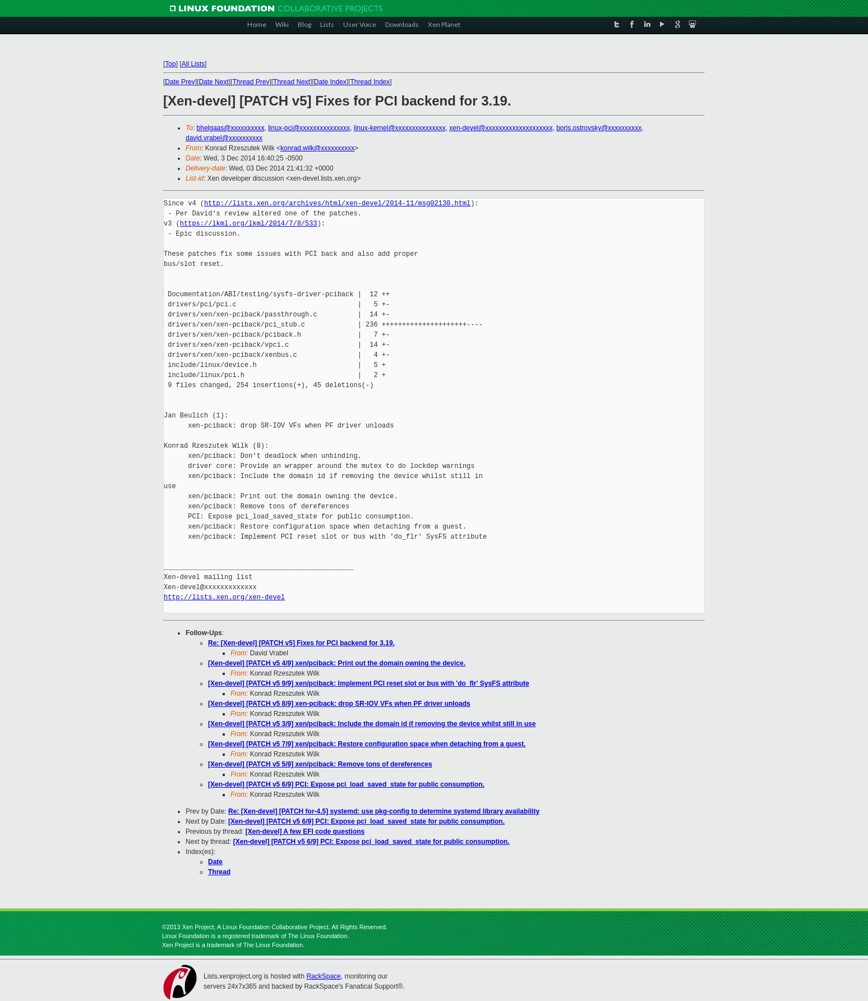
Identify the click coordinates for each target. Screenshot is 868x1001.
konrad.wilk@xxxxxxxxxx (317, 148)
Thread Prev (250, 82)
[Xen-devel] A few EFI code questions (305, 831)
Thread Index (370, 82)
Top (170, 64)
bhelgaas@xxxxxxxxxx (231, 128)
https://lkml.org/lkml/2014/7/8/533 (248, 223)
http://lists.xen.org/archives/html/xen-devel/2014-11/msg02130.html (337, 203)
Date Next (213, 82)
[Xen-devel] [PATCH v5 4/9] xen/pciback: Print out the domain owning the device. (336, 663)
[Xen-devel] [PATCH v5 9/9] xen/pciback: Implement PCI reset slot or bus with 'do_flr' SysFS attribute (368, 683)
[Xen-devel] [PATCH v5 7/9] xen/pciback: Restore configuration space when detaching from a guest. (366, 744)
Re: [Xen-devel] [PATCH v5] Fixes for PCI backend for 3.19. (301, 643)
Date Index (330, 82)
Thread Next (291, 82)
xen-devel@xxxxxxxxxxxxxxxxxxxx (500, 128)
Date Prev (180, 82)
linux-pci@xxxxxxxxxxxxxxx (309, 128)
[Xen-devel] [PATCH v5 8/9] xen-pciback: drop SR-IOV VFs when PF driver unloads (339, 704)
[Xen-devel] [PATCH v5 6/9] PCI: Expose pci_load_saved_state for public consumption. (346, 784)
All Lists (193, 64)
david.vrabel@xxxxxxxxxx (224, 138)
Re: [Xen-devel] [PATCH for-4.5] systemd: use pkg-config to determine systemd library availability (383, 811)
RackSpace (323, 976)
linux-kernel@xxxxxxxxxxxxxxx (400, 128)
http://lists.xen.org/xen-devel (224, 597)
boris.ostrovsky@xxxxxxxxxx (598, 128)
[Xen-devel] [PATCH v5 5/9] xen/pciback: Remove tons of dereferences (320, 764)
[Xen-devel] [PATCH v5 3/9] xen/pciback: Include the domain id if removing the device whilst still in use (371, 724)
